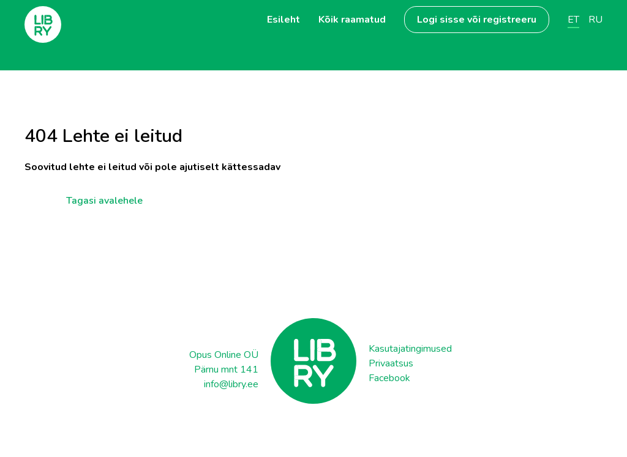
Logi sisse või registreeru (476, 19)
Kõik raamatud (352, 19)
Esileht (283, 19)
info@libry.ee (231, 384)
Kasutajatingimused (410, 348)
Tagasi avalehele (104, 199)
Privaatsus (391, 363)
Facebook (389, 378)
